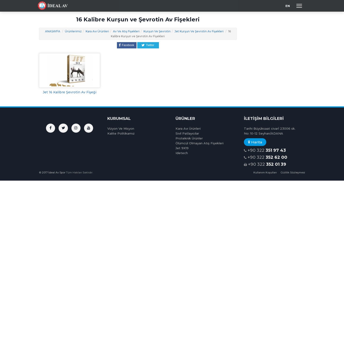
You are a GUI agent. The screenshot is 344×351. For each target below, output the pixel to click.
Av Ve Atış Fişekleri (126, 31)
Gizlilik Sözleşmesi (293, 172)
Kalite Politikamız (121, 133)
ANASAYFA (52, 31)
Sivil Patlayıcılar (187, 133)
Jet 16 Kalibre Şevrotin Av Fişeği (69, 92)
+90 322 (265, 150)
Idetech (182, 153)
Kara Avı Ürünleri (97, 31)
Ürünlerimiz (73, 31)
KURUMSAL (119, 118)
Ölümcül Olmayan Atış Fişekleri (200, 143)
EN (287, 6)
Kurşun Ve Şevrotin (157, 31)
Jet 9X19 (182, 148)
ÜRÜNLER (185, 118)
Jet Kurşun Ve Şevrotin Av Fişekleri (199, 31)
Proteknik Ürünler (189, 138)
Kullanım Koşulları (265, 172)
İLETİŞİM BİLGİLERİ (264, 118)
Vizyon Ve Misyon (120, 128)
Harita (255, 142)
